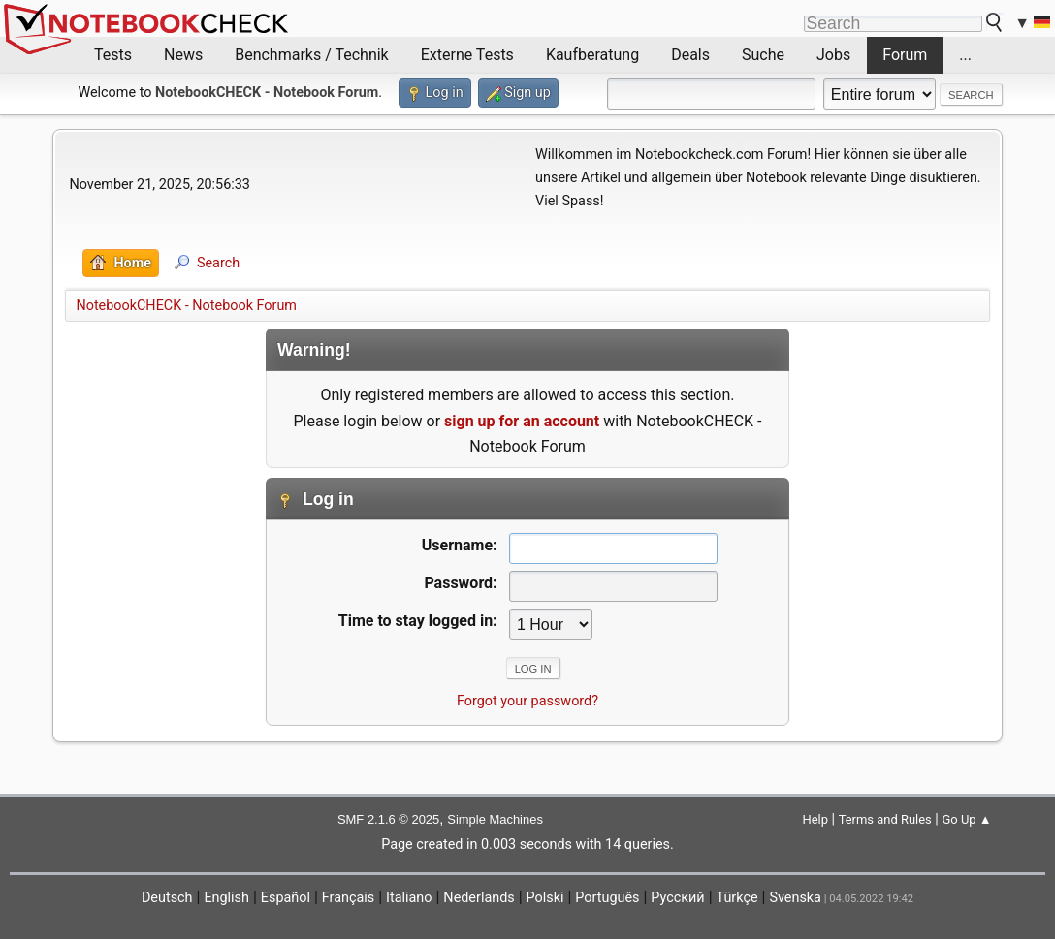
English (226, 898)
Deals (690, 55)
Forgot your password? (527, 701)
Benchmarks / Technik (312, 55)
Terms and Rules (885, 819)
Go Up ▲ (966, 819)
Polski (545, 898)
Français (348, 898)
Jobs (833, 55)
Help (815, 819)
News (183, 55)
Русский (677, 898)
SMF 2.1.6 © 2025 (388, 819)
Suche (763, 55)
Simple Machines (495, 819)
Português (607, 898)
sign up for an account (521, 421)
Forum (904, 55)
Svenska (795, 898)
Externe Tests (467, 55)
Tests (113, 55)
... (965, 55)
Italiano (409, 898)
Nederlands (478, 898)
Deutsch (167, 898)
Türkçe (737, 898)
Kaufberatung (592, 55)
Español (285, 898)
